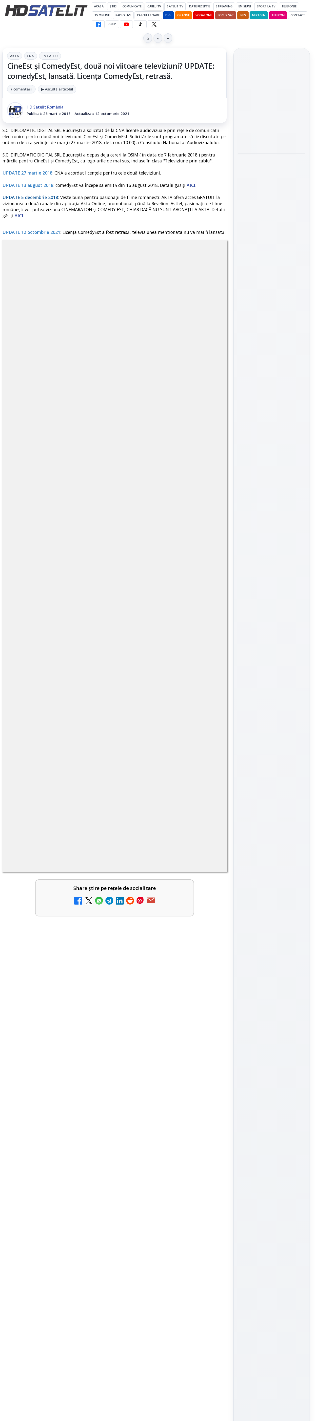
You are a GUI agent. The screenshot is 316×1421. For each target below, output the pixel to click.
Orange (183, 15)
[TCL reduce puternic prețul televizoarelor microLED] (91, 1101)
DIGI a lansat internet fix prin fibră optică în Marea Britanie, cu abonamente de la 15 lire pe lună (160, 1033)
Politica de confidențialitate (271, 732)
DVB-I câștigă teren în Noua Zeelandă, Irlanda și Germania (44, 1154)
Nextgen (259, 15)
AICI (191, 185)
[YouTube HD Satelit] (126, 24)
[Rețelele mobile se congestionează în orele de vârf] (271, 276)
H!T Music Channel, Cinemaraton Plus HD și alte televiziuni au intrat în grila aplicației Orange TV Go (160, 1163)
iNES (243, 15)
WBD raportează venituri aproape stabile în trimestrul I (158, 1096)
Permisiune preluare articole (271, 699)
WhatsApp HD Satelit (271, 518)
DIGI (168, 15)
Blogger (197, 1226)
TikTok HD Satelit (272, 546)
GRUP (112, 24)
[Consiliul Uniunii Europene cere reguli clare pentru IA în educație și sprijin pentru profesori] (271, 211)
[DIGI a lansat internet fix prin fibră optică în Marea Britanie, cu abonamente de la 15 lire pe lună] (205, 1031)
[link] (57, 909)
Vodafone (204, 15)
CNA (30, 56)
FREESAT (262, 640)
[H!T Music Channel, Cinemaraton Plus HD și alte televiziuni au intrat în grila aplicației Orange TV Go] (205, 1159)
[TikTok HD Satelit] (140, 24)
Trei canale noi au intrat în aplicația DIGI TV (44, 883)
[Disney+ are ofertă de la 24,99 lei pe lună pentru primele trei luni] (91, 1031)
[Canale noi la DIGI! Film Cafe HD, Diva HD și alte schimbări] (91, 974)
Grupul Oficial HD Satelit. (135, 735)
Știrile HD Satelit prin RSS (271, 591)
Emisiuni (244, 6)
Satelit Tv (175, 6)
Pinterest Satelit (271, 574)
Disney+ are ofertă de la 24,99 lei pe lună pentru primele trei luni (46, 1026)
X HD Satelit (271, 560)
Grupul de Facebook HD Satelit (271, 501)
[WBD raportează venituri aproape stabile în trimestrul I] (205, 1101)
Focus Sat (226, 15)
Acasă (99, 6)
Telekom (278, 15)
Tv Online (102, 15)
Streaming (224, 6)
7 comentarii (21, 89)
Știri (113, 6)
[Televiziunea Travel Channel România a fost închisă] (205, 974)
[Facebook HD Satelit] (98, 24)
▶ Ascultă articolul (57, 89)
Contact (298, 15)
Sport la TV (266, 6)
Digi (244, 640)
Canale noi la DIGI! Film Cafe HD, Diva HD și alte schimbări (45, 969)
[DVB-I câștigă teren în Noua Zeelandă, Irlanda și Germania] (91, 1159)
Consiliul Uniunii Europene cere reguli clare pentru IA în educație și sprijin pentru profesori (271, 175)
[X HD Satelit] (154, 24)
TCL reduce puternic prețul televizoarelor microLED (41, 1096)
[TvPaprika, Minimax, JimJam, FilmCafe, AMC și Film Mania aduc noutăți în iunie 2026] (271, 135)
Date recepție (199, 6)
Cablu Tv (154, 6)
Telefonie (288, 6)
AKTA (14, 56)
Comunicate (131, 6)
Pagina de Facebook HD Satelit (271, 482)
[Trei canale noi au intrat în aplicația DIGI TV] (91, 891)
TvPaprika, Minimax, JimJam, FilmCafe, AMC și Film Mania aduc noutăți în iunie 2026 (271, 102)
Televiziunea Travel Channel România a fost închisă (156, 969)
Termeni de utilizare (272, 715)
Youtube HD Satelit (272, 532)
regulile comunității (83, 728)
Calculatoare (148, 15)
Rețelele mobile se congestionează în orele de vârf (270, 246)
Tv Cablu (50, 56)
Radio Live (123, 15)
